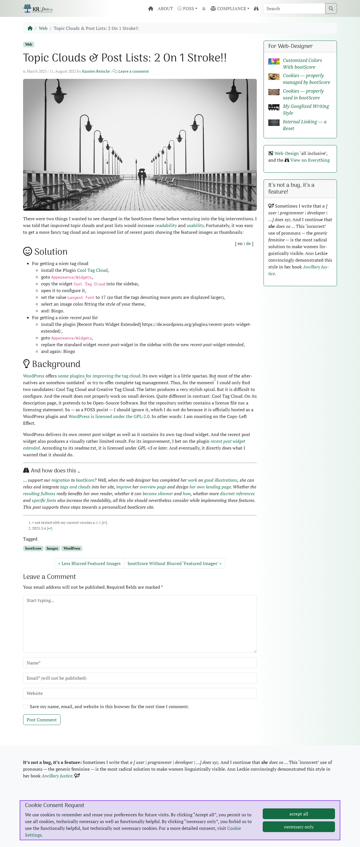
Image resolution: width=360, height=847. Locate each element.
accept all (298, 835)
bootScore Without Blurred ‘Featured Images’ (173, 563)
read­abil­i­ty (166, 225)
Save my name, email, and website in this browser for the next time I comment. (109, 706)
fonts (51, 500)
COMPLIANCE (228, 8)
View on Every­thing (310, 160)
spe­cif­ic (39, 500)
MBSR (276, 803)
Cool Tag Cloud (92, 270)
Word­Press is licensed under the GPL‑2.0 (109, 416)
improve (123, 487)
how (187, 493)
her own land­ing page (210, 487)
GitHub (196, 803)
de (248, 243)
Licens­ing (118, 809)
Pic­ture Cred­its (124, 803)
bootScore (85, 480)
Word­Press (33, 376)
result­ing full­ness (39, 493)
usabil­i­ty (195, 225)
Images (52, 548)
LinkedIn (197, 809)
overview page (153, 487)
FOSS (185, 8)
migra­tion (60, 480)
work (192, 480)
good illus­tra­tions (220, 480)
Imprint (37, 803)
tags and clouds (75, 487)
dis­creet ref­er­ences (237, 493)
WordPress (72, 548)
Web (43, 28)
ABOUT (165, 8)
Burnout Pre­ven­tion (289, 809)
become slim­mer (158, 493)
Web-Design (286, 153)
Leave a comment (133, 71)
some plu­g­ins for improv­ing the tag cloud (99, 376)
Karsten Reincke (96, 71)
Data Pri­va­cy (41, 809)
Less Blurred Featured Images (91, 563)
